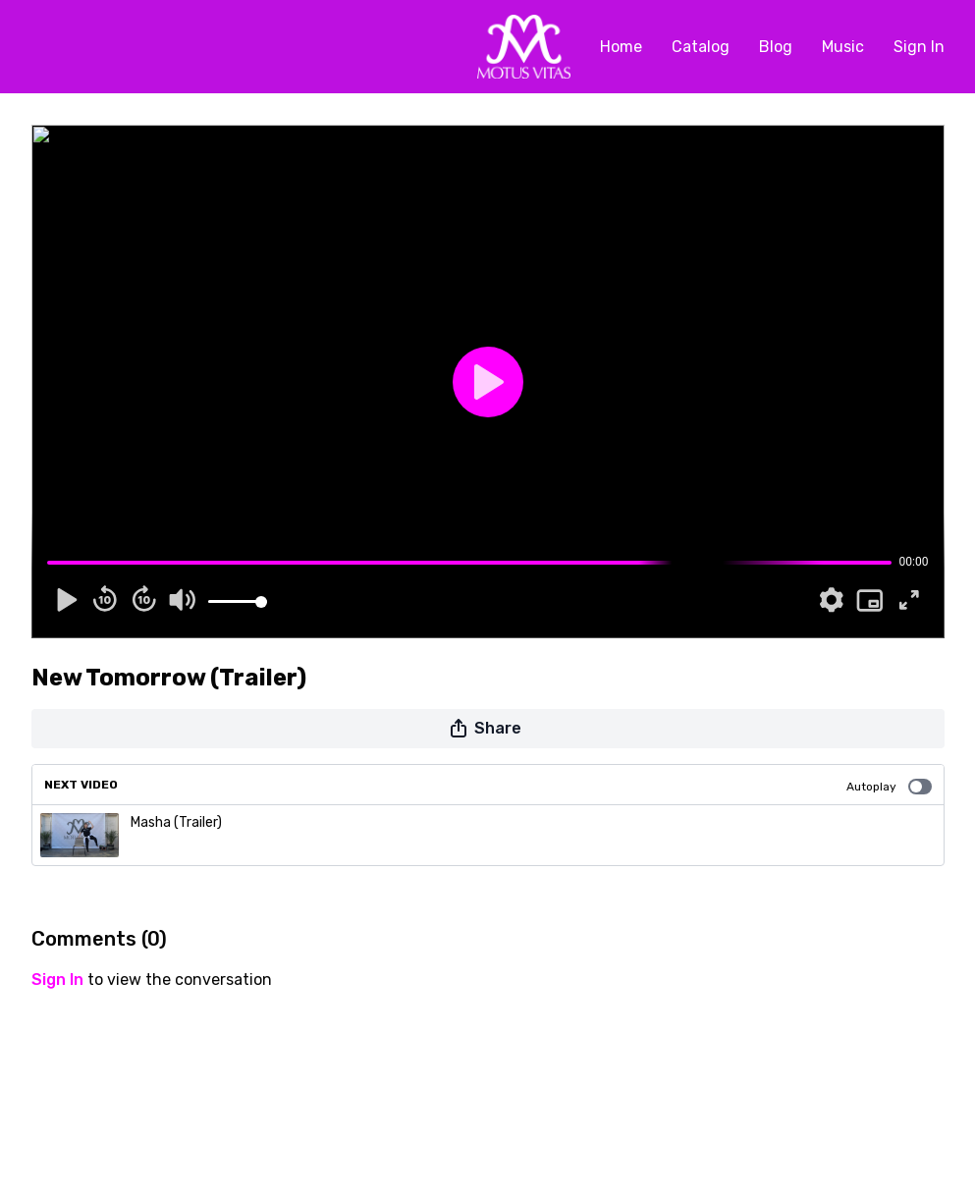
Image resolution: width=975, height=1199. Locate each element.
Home (621, 46)
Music (843, 46)
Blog (775, 46)
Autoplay (889, 786)
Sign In (919, 46)
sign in (57, 979)
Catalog (701, 46)
